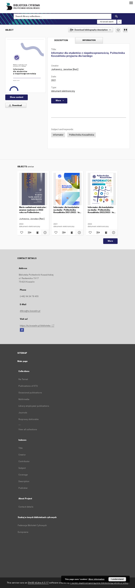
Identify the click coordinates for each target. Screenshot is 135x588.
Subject (22, 468)
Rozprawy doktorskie (28, 419)
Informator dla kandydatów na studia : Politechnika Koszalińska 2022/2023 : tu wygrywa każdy (101, 210)
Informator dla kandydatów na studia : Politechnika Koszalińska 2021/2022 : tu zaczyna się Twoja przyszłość (67, 210)
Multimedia (23, 399)
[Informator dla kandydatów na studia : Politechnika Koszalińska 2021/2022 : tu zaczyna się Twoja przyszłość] (67, 189)
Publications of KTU (28, 386)
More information (96, 579)
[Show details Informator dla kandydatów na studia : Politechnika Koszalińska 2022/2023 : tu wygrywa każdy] (113, 232)
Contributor (24, 461)
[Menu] (131, 3)
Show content (16, 97)
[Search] (116, 16)
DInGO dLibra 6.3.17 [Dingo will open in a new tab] (38, 583)
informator (58, 134)
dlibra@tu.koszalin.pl (30, 311)
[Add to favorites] (118, 30)
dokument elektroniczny (63, 91)
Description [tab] (61, 40)
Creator (22, 454)
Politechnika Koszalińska (81, 134)
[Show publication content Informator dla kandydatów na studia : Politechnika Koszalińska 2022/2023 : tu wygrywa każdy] (106, 232)
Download (15, 105)
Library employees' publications (33, 406)
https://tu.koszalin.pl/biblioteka (37, 325)
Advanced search (107, 22)
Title (20, 448)
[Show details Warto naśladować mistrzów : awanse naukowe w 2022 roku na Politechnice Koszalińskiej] (45, 232)
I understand (117, 579)
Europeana (23, 532)
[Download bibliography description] (29, 232)
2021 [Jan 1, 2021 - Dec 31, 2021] (53, 80)
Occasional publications (30, 392)
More (110, 241)
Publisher (23, 488)
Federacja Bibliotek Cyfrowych (32, 525)
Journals (22, 412)
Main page (22, 361)
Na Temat (23, 379)
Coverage (23, 474)
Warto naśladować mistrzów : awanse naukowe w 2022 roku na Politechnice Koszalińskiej (33, 210)
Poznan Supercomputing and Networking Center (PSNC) (99, 583)
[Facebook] (22, 330)
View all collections (27, 429)
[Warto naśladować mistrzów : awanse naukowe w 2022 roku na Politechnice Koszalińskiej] (33, 189)
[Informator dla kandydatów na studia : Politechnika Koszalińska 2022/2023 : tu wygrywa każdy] (102, 189)
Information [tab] (89, 40)
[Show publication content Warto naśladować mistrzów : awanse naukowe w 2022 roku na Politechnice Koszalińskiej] (37, 232)
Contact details (25, 507)
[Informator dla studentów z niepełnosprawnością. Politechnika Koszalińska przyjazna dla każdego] (25, 65)
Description (23, 481)
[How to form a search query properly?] (119, 22)
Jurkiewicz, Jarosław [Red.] (64, 69)
